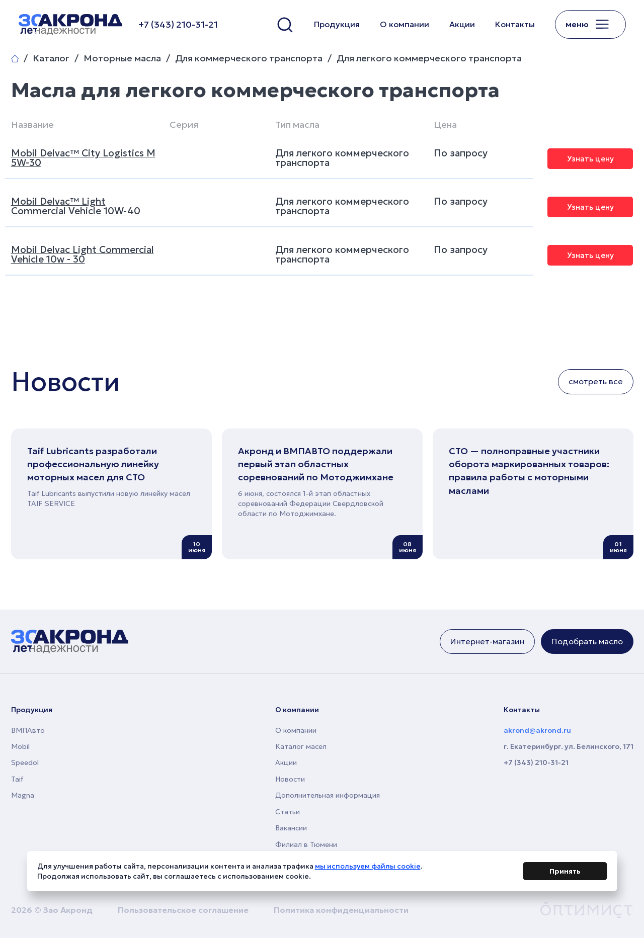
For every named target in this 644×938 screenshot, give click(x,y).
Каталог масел (301, 746)
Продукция (337, 24)
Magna (22, 795)
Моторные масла (122, 58)
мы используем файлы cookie (368, 867)
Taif (17, 779)
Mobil (20, 746)
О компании (404, 24)
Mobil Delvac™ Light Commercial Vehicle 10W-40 (75, 206)
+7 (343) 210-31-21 (536, 762)
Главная (15, 58)
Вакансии (291, 827)
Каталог (51, 58)
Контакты (515, 24)
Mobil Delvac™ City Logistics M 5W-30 (83, 157)
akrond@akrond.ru (537, 730)
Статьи (287, 811)
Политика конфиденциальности (341, 910)
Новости (290, 779)
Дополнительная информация (327, 795)
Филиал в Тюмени (306, 844)
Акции (462, 24)
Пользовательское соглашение (183, 910)
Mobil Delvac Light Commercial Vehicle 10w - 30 (82, 254)
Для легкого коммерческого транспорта (429, 58)
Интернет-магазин (487, 641)
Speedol (25, 762)
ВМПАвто (28, 730)
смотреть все (596, 381)
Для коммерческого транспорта (249, 58)
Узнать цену (590, 158)
